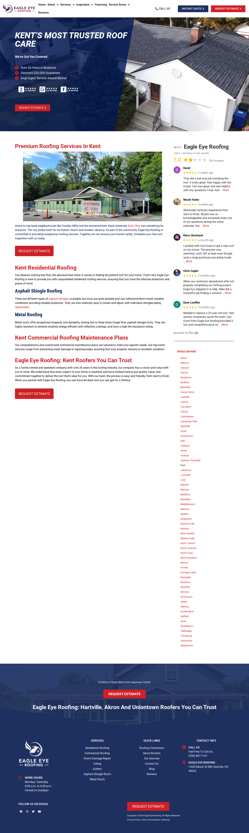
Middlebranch (187, 504)
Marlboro (185, 494)
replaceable (22, 307)
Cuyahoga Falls (188, 421)
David (186, 168)
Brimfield (185, 387)
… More (224, 190)
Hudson (184, 455)
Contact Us (151, 763)
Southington (187, 611)
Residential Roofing (97, 748)
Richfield (185, 587)
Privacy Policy (133, 820)
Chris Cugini (190, 271)
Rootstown (186, 596)
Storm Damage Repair (97, 758)
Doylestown (186, 436)
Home (42, 4)
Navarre (184, 528)
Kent (183, 465)
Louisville (185, 475)
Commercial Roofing (97, 753)
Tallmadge (186, 631)
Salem (183, 601)
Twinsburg (186, 635)
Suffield (184, 616)
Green (183, 450)
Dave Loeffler (191, 302)
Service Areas (119, 5)
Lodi (182, 479)
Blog (152, 769)
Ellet (182, 440)
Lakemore (185, 470)
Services (67, 5)
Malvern (184, 484)
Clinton (184, 411)
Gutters (97, 769)
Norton (184, 562)
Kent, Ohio (134, 225)
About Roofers (151, 753)
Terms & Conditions (151, 820)
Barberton (185, 377)
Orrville (184, 567)
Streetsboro (186, 626)
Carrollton (185, 406)
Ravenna (185, 582)
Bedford (184, 382)
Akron (183, 358)
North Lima (186, 553)
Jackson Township (190, 460)
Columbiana (187, 416)
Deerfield (185, 426)
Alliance (184, 363)
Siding (97, 763)
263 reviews (216, 160)
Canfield (184, 397)
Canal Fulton (187, 392)
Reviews (43, 12)
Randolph (185, 577)
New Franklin (187, 533)
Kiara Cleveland (193, 235)
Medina (184, 514)
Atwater (184, 367)
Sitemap (166, 820)
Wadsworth (186, 645)
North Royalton (188, 557)
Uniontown (186, 640)
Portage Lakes (188, 572)
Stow (183, 621)
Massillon (185, 499)
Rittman (184, 592)
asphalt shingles (59, 298)
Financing (101, 4)
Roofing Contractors (151, 748)
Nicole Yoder (191, 199)
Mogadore (186, 518)
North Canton (187, 543)
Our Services (151, 758)
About (52, 5)
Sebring (184, 606)
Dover (183, 431)
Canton (184, 401)
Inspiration (84, 5)
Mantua (184, 489)
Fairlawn (185, 445)
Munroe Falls (187, 523)
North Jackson (188, 548)
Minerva (184, 509)
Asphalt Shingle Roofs (97, 774)
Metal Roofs (97, 779)
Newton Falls (187, 538)
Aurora (184, 372)
